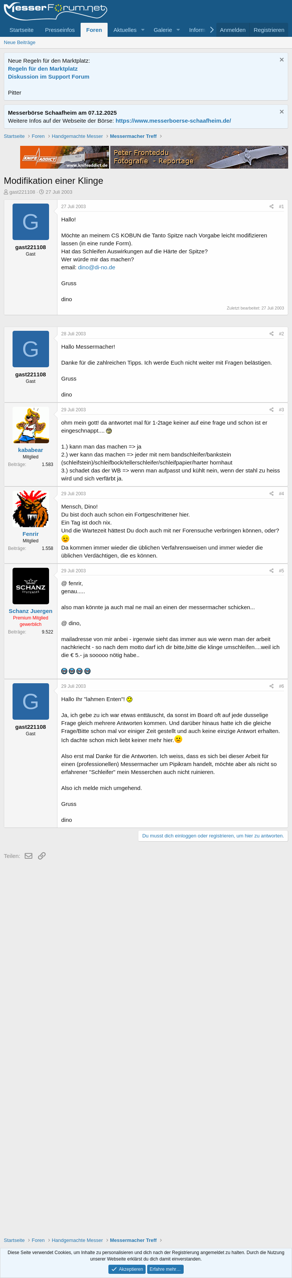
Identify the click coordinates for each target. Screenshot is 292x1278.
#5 (281, 798)
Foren (94, 30)
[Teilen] (271, 315)
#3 (281, 637)
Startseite (21, 30)
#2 (281, 561)
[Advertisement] (146, 186)
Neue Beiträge (19, 42)
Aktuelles (124, 30)
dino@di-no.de (96, 375)
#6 (281, 914)
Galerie (163, 30)
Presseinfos (60, 30)
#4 (281, 721)
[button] (142, 30)
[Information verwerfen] (281, 61)
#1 (281, 315)
